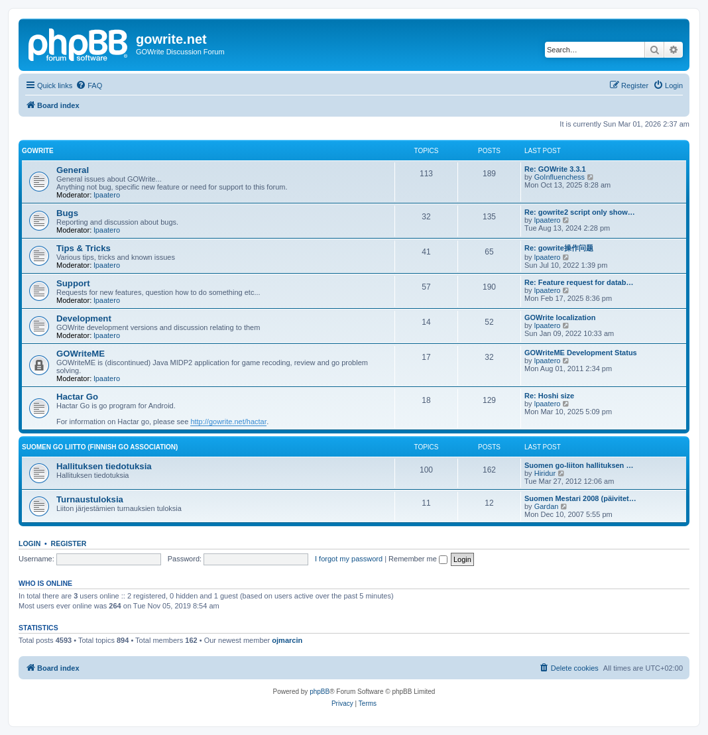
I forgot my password (349, 559)
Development (83, 318)
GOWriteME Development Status (580, 353)
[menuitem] (89, 85)
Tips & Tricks (83, 248)
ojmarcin (287, 640)
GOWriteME (80, 354)
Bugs (67, 213)
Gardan (546, 506)
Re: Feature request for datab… (578, 282)
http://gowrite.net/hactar (228, 421)
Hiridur (545, 473)
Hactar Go (77, 397)
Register (69, 543)
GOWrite (38, 150)
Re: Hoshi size (549, 396)
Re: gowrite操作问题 (558, 248)
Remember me (417, 559)
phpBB (319, 691)
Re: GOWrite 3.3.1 (555, 169)
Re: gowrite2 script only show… (579, 212)
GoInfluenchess (559, 177)
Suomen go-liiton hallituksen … (578, 465)
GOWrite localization (559, 317)
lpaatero (106, 195)
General (72, 170)
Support (73, 283)
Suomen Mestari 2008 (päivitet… (580, 498)
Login (29, 543)
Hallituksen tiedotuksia (104, 466)
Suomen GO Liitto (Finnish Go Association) (100, 447)
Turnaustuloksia (89, 499)
